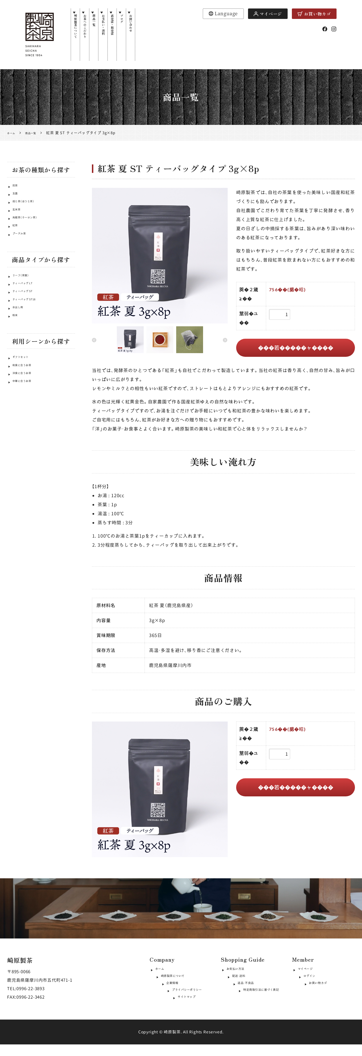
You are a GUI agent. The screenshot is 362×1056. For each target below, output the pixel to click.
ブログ (147, 24)
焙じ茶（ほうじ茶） (29, 208)
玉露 (16, 197)
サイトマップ (168, 1010)
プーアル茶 (22, 251)
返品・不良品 (239, 990)
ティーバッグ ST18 (30, 325)
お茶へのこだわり (91, 36)
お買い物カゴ (314, 14)
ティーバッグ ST (28, 314)
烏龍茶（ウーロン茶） (31, 230)
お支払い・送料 (119, 34)
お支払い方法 (240, 970)
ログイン (307, 980)
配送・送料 (236, 980)
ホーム (162, 970)
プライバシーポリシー (177, 1000)
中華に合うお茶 (27, 420)
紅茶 (16, 240)
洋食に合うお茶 (27, 410)
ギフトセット (25, 388)
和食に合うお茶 (27, 399)
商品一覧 (105, 26)
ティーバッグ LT (28, 304)
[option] (160, 255)
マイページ (268, 14)
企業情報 (164, 990)
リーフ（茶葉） (25, 293)
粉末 (16, 346)
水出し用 (20, 336)
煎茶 (16, 187)
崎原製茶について (77, 36)
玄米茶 (18, 219)
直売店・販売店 (133, 34)
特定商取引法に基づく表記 (253, 1000)
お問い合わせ (161, 31)
